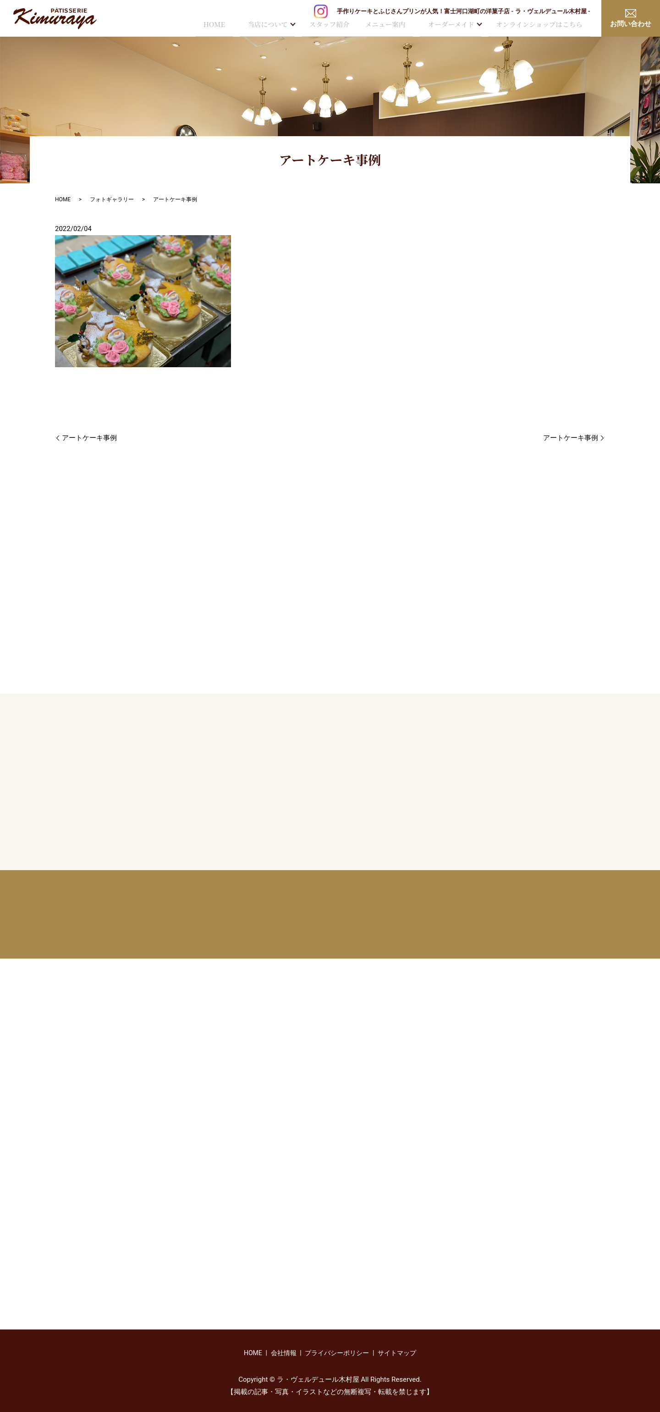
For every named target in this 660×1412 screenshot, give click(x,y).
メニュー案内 (385, 25)
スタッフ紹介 (327, 25)
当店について (266, 25)
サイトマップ (397, 1353)
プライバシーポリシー (337, 1353)
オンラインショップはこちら (539, 25)
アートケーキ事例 (89, 438)
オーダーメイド (452, 25)
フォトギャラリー (112, 199)
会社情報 (284, 1353)
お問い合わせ (630, 18)
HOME (210, 25)
